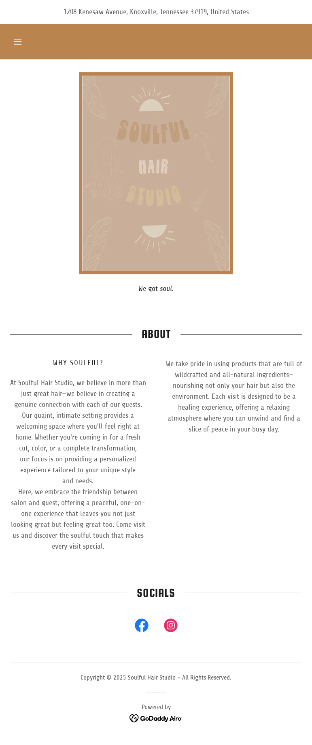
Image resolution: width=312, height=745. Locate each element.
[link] (141, 627)
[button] (18, 42)
